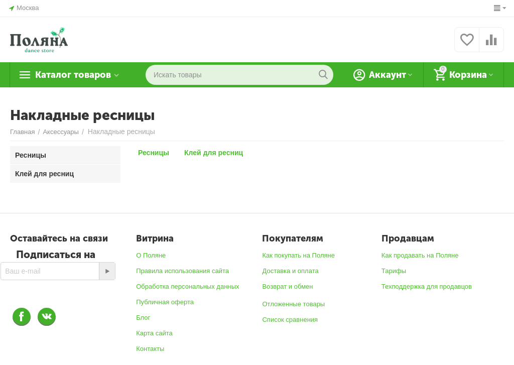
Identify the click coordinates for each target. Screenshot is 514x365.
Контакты (150, 348)
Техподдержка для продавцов (426, 286)
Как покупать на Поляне (298, 255)
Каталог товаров (73, 75)
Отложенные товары (293, 304)
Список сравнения (290, 319)
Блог (143, 317)
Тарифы (393, 271)
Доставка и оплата (290, 271)
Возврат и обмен (287, 286)
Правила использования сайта (182, 271)
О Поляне (151, 255)
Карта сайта (154, 333)
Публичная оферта (165, 302)
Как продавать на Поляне (420, 255)
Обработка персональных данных (187, 286)
